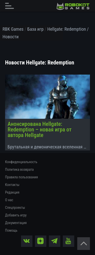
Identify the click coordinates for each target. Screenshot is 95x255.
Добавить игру (16, 215)
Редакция (12, 192)
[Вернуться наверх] (83, 243)
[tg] (54, 241)
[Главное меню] (11, 5)
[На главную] (73, 6)
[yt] (68, 241)
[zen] (40, 241)
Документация (16, 223)
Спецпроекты (15, 208)
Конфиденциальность (21, 162)
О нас (9, 200)
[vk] (26, 241)
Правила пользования (21, 177)
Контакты (12, 185)
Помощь (11, 230)
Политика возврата (19, 169)
